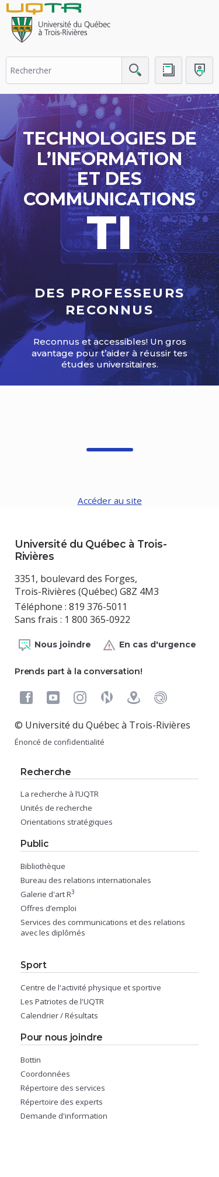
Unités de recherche (56, 808)
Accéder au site (110, 500)
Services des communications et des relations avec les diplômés (102, 927)
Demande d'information (63, 1116)
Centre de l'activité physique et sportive (90, 987)
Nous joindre (54, 645)
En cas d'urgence (149, 645)
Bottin (30, 1060)
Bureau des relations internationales (85, 880)
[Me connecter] (199, 70)
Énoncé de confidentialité (60, 742)
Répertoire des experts (61, 1102)
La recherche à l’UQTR (59, 794)
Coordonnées (45, 1074)
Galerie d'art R (47, 894)
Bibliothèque (42, 866)
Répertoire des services (62, 1088)
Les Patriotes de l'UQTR (62, 1001)
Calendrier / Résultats (59, 1015)
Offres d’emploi (48, 908)
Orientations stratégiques (66, 822)
